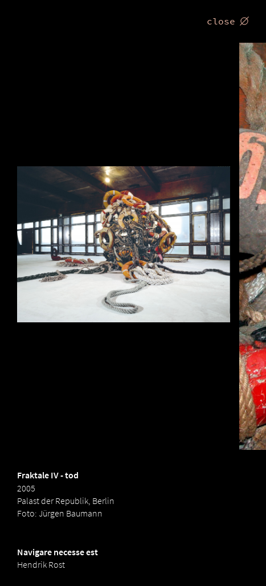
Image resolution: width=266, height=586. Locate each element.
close (228, 21)
